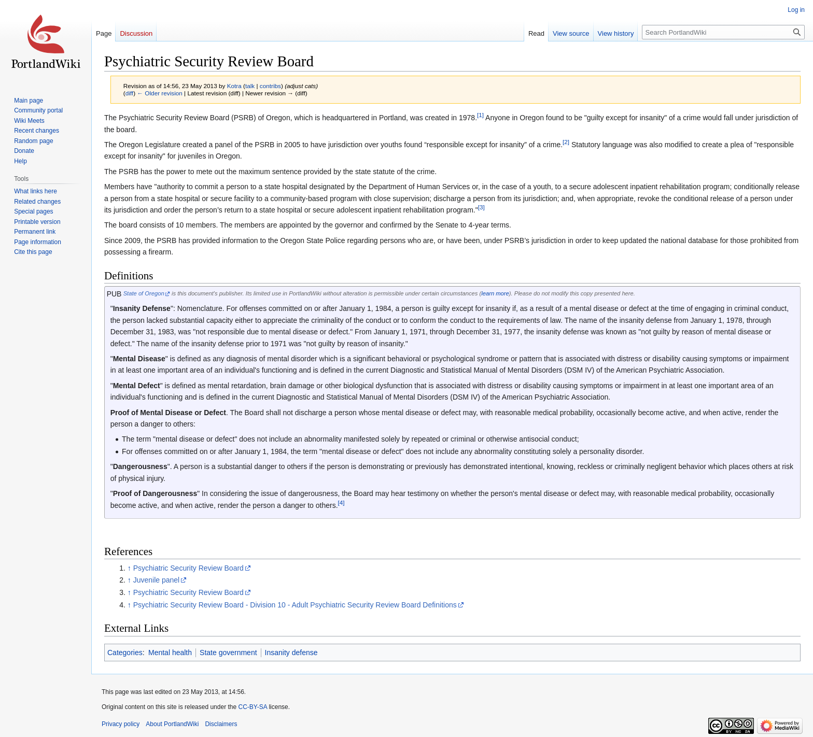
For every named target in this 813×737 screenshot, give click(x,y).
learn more (495, 293)
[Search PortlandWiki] (723, 32)
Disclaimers (221, 724)
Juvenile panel (156, 580)
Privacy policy (120, 724)
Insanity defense (291, 652)
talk (250, 85)
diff (129, 93)
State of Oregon (143, 293)
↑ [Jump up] (129, 568)
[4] (341, 502)
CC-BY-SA (252, 707)
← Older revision (160, 93)
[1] (480, 115)
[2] (566, 141)
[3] (481, 207)
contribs (270, 85)
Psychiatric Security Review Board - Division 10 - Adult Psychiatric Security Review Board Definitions (295, 605)
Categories (125, 652)
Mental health (170, 652)
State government (228, 652)
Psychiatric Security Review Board (188, 568)
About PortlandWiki (172, 724)
